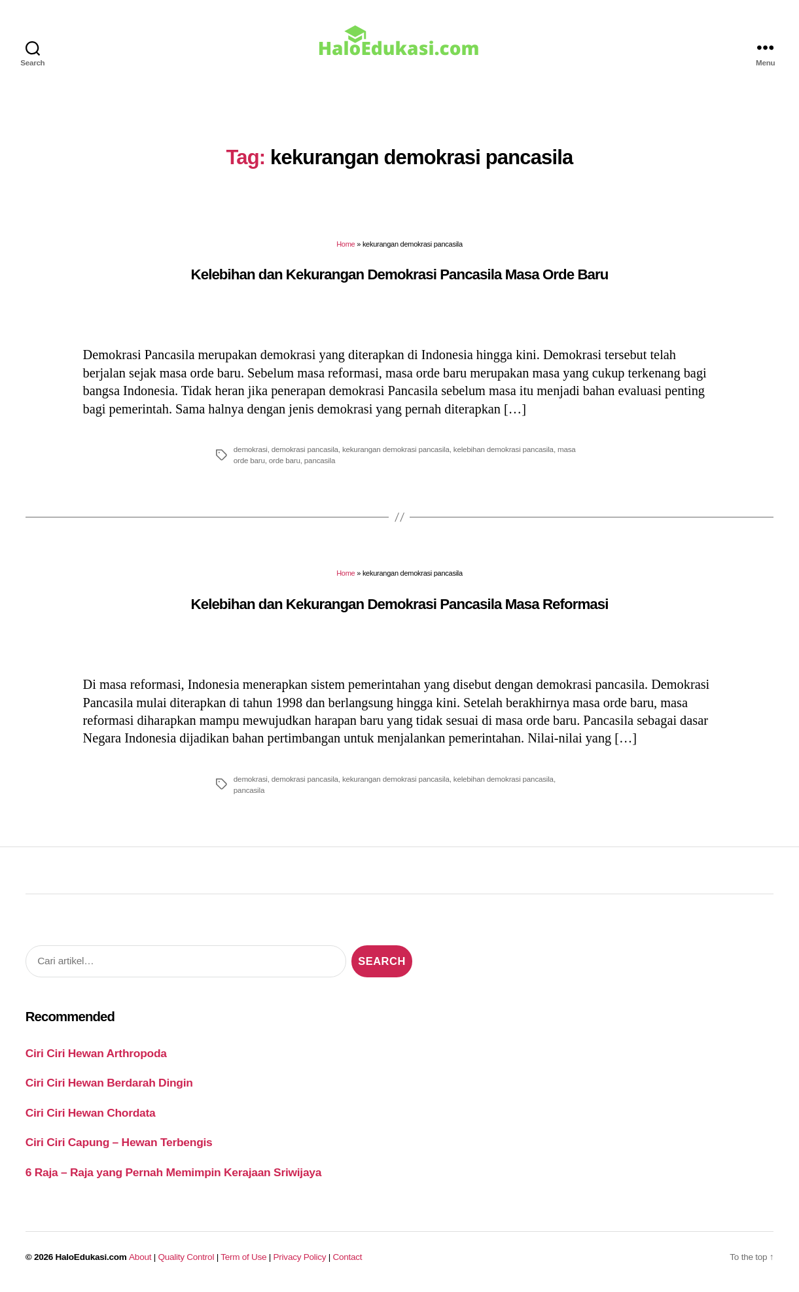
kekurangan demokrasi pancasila (396, 449)
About (140, 1257)
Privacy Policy (300, 1257)
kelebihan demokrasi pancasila (503, 449)
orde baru (284, 460)
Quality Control (186, 1257)
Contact (348, 1257)
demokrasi (251, 449)
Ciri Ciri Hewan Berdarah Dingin (109, 1082)
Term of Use (243, 1257)
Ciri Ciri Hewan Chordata (91, 1112)
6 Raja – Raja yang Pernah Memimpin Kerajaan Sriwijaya (173, 1172)
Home (345, 244)
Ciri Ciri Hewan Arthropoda (96, 1053)
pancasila (319, 460)
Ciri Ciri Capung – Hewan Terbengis (119, 1142)
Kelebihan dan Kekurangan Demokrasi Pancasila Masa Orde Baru (400, 274)
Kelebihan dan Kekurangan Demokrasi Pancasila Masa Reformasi (400, 604)
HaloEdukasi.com (91, 1257)
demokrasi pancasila (305, 449)
